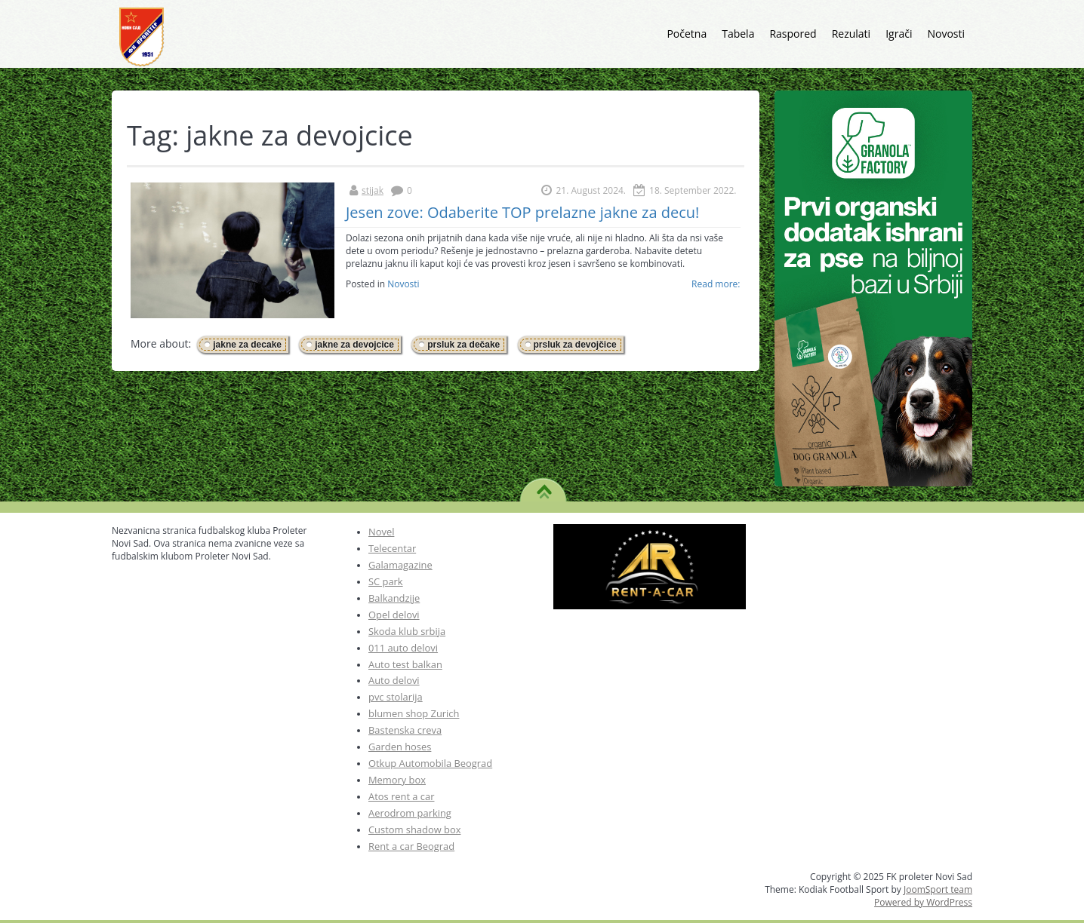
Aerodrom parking (409, 813)
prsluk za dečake (463, 344)
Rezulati (851, 33)
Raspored (792, 33)
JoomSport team (938, 889)
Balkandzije (394, 598)
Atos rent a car (401, 796)
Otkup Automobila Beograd (430, 763)
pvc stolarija (395, 697)
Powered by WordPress (923, 902)
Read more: (715, 284)
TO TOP (543, 486)
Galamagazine (400, 565)
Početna (687, 33)
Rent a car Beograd (411, 846)
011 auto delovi (403, 648)
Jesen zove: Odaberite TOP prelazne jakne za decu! (522, 212)
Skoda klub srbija (406, 631)
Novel (381, 531)
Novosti (946, 33)
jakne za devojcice (354, 344)
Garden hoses (399, 746)
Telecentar (392, 548)
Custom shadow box (414, 829)
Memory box (397, 780)
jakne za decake (247, 344)
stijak (372, 190)
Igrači (898, 33)
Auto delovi (394, 680)
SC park (385, 581)
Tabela (738, 33)
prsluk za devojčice (575, 344)
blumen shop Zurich (413, 713)
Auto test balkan (405, 664)
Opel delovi (394, 614)
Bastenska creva (405, 730)
